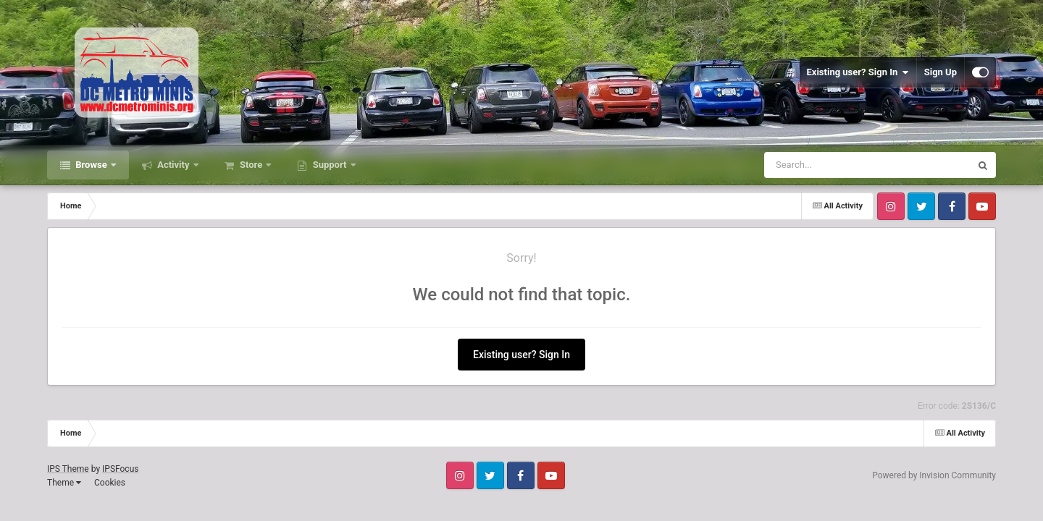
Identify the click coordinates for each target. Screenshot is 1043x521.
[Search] (830, 165)
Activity (173, 164)
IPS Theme (68, 469)
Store (251, 164)
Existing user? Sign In (858, 72)
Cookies (109, 483)
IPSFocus (120, 469)
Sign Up (940, 72)
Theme (64, 483)
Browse (91, 164)
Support (329, 164)
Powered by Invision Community (934, 475)
